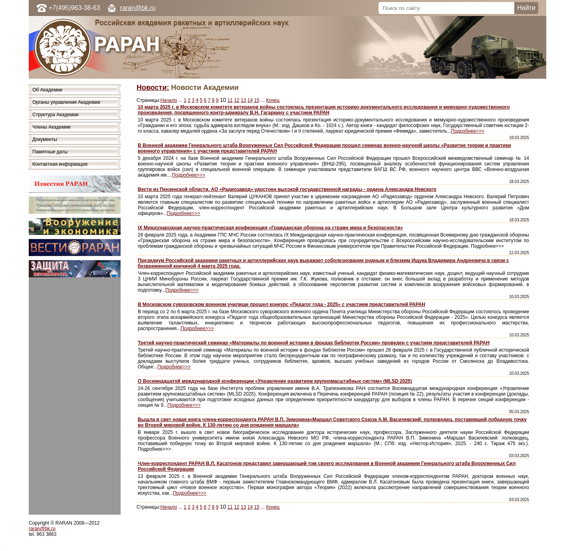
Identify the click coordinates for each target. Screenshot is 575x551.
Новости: (153, 88)
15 (256, 100)
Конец (273, 100)
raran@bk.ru (138, 7)
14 (250, 100)
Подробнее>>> (467, 131)
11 (229, 100)
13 (243, 100)
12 (236, 100)
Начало (169, 100)
